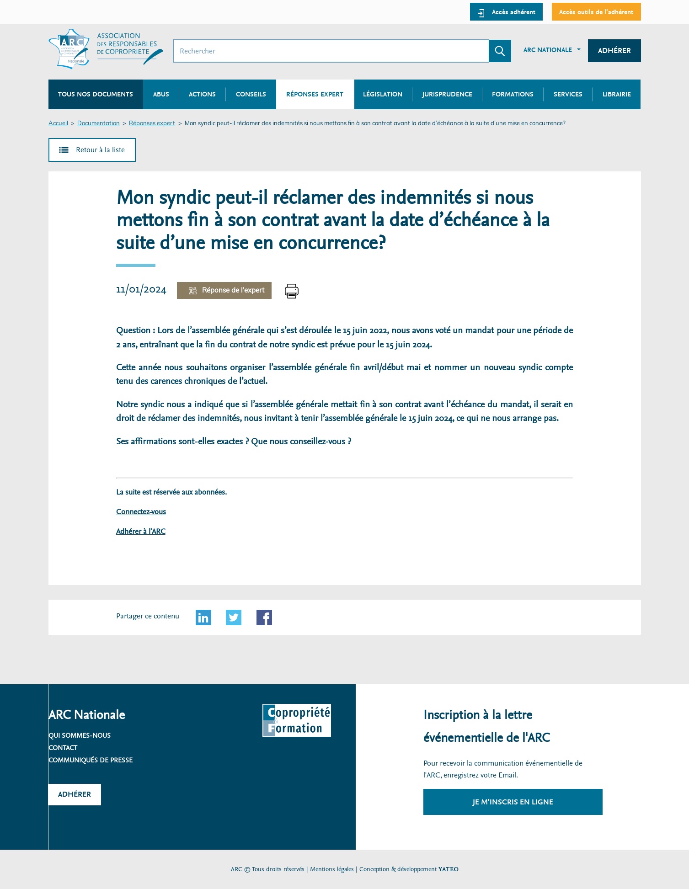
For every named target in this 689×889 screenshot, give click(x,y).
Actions (202, 94)
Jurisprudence (447, 94)
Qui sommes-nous (79, 735)
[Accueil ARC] (105, 49)
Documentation (98, 124)
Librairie (617, 94)
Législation (382, 94)
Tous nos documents (95, 94)
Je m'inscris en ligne (513, 802)
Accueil (58, 124)
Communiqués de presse (90, 760)
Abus (161, 94)
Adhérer (614, 50)
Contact (62, 748)
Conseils (251, 94)
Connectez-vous (141, 511)
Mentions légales (332, 869)
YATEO (448, 869)
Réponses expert (152, 124)
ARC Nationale (547, 50)
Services (568, 94)
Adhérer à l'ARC (141, 531)
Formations (513, 94)
